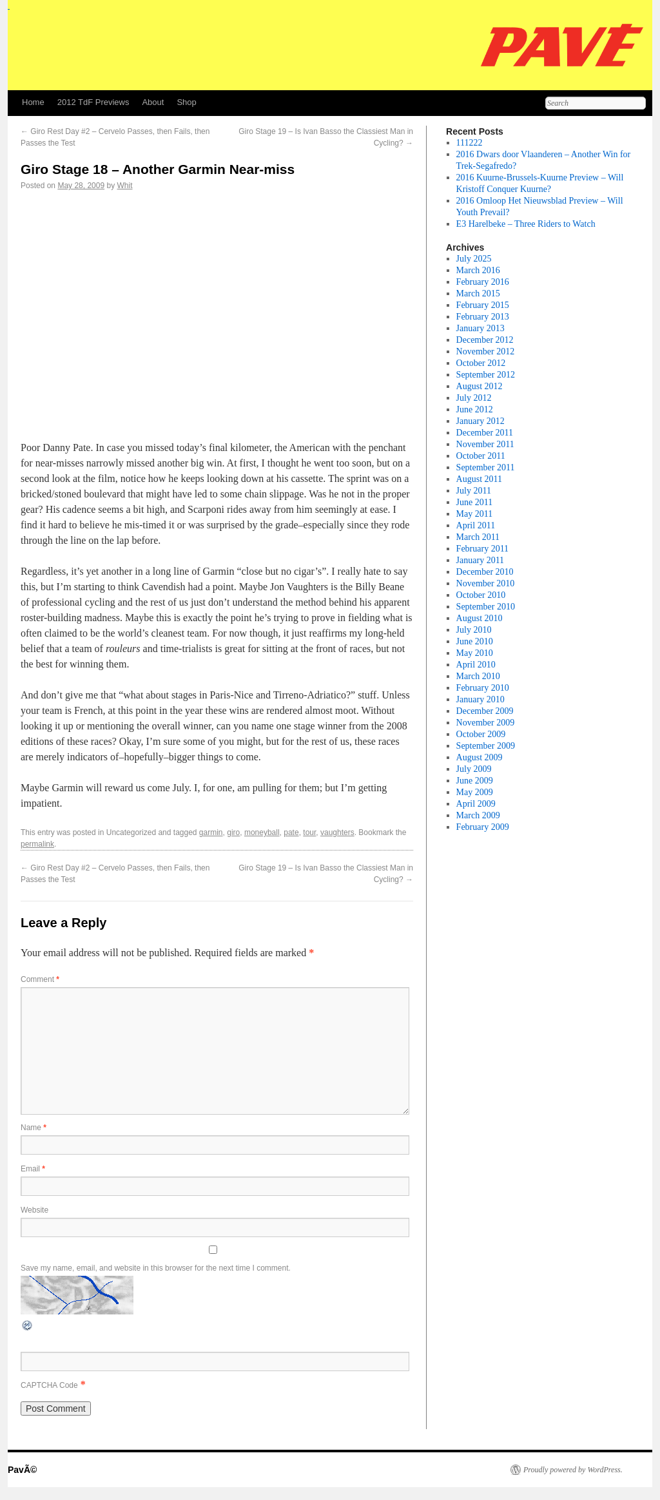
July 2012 (474, 398)
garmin (211, 832)
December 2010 (485, 572)
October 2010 (481, 595)
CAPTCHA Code (49, 1385)
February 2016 (482, 282)
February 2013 (482, 317)
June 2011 (474, 502)
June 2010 (474, 641)
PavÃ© (22, 1470)
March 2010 (478, 676)
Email (33, 1168)
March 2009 (478, 815)
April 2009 (476, 804)
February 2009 (482, 827)
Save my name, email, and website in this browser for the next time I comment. (156, 1268)
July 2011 (473, 490)
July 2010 (474, 630)
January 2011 (480, 560)
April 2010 (476, 664)
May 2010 (474, 653)
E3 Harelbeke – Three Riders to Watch (526, 224)
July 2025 (474, 259)
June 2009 (474, 780)
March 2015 (478, 293)
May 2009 (474, 792)
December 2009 (485, 711)
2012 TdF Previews (93, 102)
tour (309, 832)
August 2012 (479, 386)
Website (34, 1210)
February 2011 (482, 548)
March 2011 (478, 537)
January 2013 (480, 328)
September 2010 (485, 606)
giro (233, 832)
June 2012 (474, 409)
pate (291, 832)
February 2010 (482, 688)
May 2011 (474, 514)
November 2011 (485, 444)
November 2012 (485, 351)
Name (33, 1127)
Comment (40, 979)
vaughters (337, 832)
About (153, 102)
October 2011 (480, 456)
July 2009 (474, 769)
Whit (124, 185)
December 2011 (485, 433)
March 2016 (478, 270)
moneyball (262, 832)
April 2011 (476, 525)
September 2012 (485, 375)
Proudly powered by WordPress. (573, 1469)
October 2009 (481, 734)
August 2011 (479, 479)
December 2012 (485, 340)
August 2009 (479, 757)
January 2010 (480, 699)
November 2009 (485, 722)
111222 (469, 143)
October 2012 (481, 363)
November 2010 (485, 583)
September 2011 (485, 467)
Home (33, 102)
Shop (186, 102)
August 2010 (479, 618)
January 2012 (480, 421)
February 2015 (482, 305)
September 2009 (485, 746)
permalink (37, 844)
